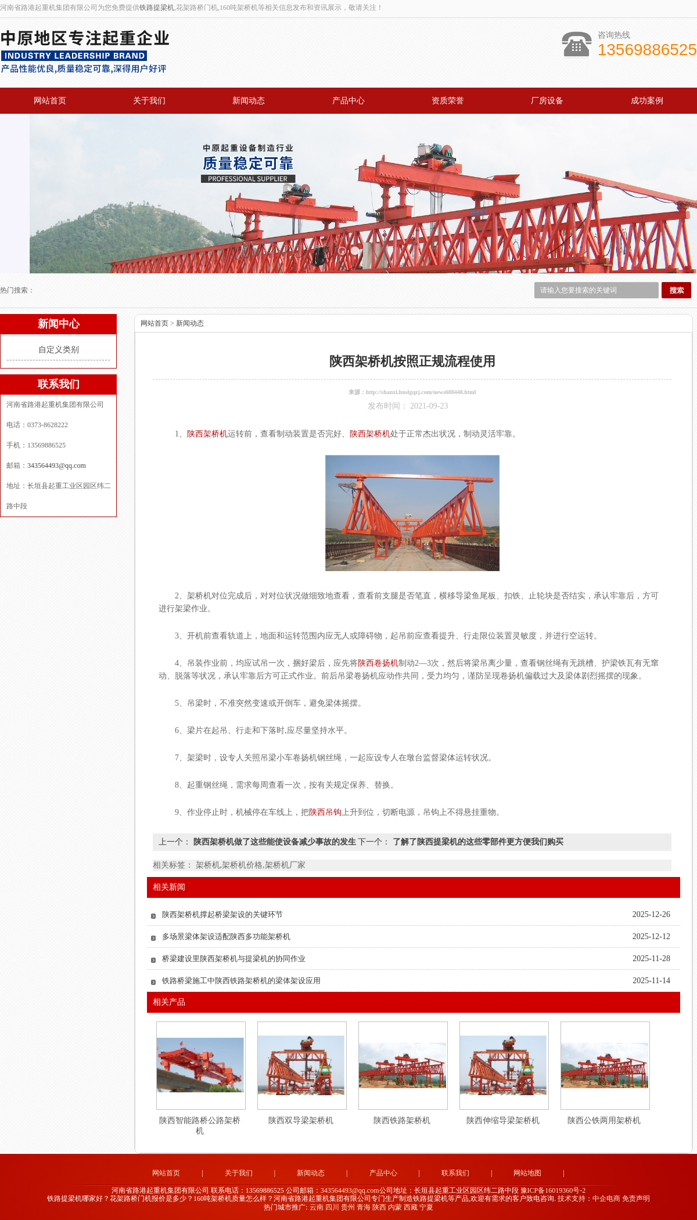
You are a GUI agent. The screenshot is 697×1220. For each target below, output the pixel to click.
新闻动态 (248, 100)
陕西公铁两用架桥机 (604, 1119)
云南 (317, 1206)
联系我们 (455, 1172)
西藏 (411, 1206)
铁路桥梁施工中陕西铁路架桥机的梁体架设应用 (241, 979)
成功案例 (647, 100)
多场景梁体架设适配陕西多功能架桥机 (226, 935)
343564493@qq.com (56, 464)
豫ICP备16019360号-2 (553, 1189)
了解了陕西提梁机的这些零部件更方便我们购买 (476, 840)
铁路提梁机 (156, 7)
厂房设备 (547, 100)
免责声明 (636, 1198)
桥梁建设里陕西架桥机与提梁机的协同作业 (234, 957)
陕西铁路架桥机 (401, 1119)
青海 (364, 1206)
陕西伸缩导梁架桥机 (503, 1119)
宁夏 (426, 1206)
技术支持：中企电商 (589, 1198)
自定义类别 (58, 348)
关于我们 (149, 100)
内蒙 (395, 1206)
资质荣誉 (448, 100)
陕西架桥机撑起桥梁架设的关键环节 (222, 913)
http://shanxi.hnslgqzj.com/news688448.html (421, 391)
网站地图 (527, 1172)
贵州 (348, 1206)
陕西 (379, 1206)
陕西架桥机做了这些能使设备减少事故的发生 (274, 840)
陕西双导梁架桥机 (300, 1119)
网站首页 (50, 100)
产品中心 (348, 100)
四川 (332, 1206)
